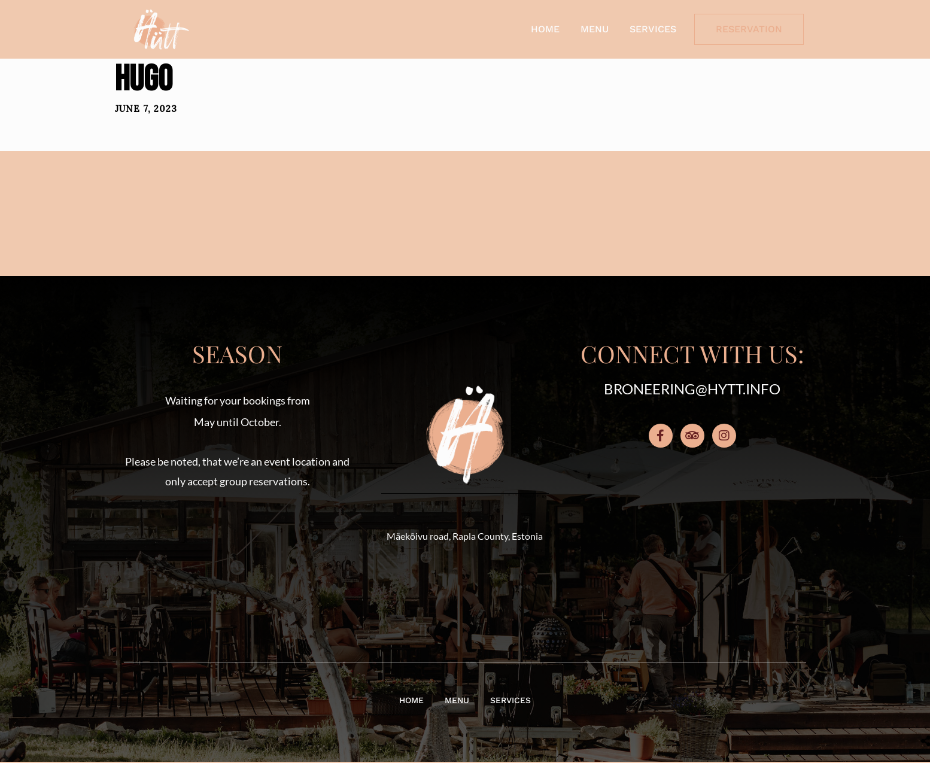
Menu (595, 29)
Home (545, 29)
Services (653, 29)
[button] (237, 558)
